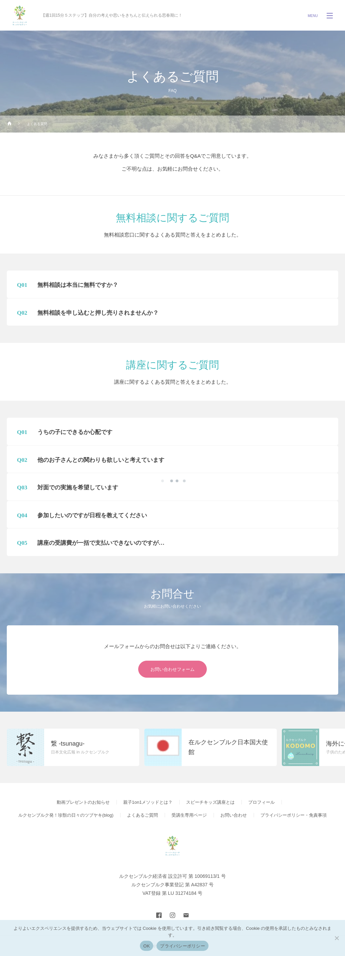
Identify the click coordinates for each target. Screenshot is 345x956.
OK (146, 946)
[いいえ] (336, 938)
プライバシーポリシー (182, 946)
